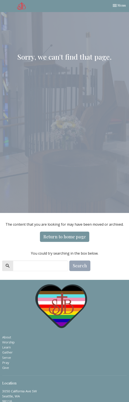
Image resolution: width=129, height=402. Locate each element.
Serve (6, 357)
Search (80, 265)
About (6, 337)
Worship (8, 342)
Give (5, 367)
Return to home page (64, 236)
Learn (6, 347)
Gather (7, 352)
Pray (5, 362)
